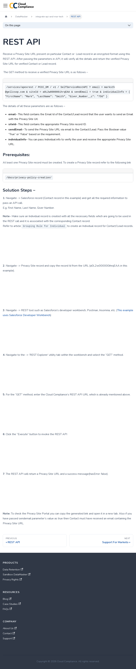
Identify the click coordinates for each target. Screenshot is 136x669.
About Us (10, 628)
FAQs (7, 609)
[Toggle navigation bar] (5, 5)
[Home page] (6, 16)
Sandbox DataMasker (16, 574)
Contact (9, 633)
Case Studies (12, 604)
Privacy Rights (12, 579)
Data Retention (13, 569)
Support (9, 638)
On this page (12, 25)
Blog (7, 599)
